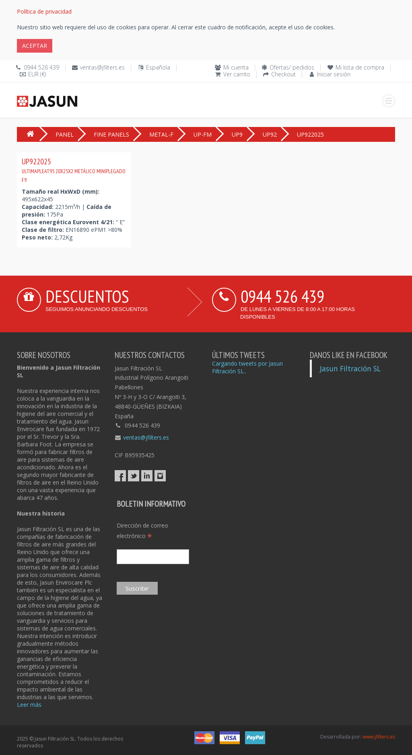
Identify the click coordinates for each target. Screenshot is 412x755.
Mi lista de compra (360, 67)
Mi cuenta (236, 67)
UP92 (270, 134)
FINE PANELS (111, 134)
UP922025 (74, 170)
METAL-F (161, 134)
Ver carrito (236, 74)
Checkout (283, 74)
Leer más (29, 704)
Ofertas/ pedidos (292, 67)
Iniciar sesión (333, 74)
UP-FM (203, 134)
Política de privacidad (44, 11)
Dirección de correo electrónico (142, 531)
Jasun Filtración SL (350, 368)
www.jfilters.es (379, 736)
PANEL (65, 134)
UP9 (237, 134)
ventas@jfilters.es (102, 67)
